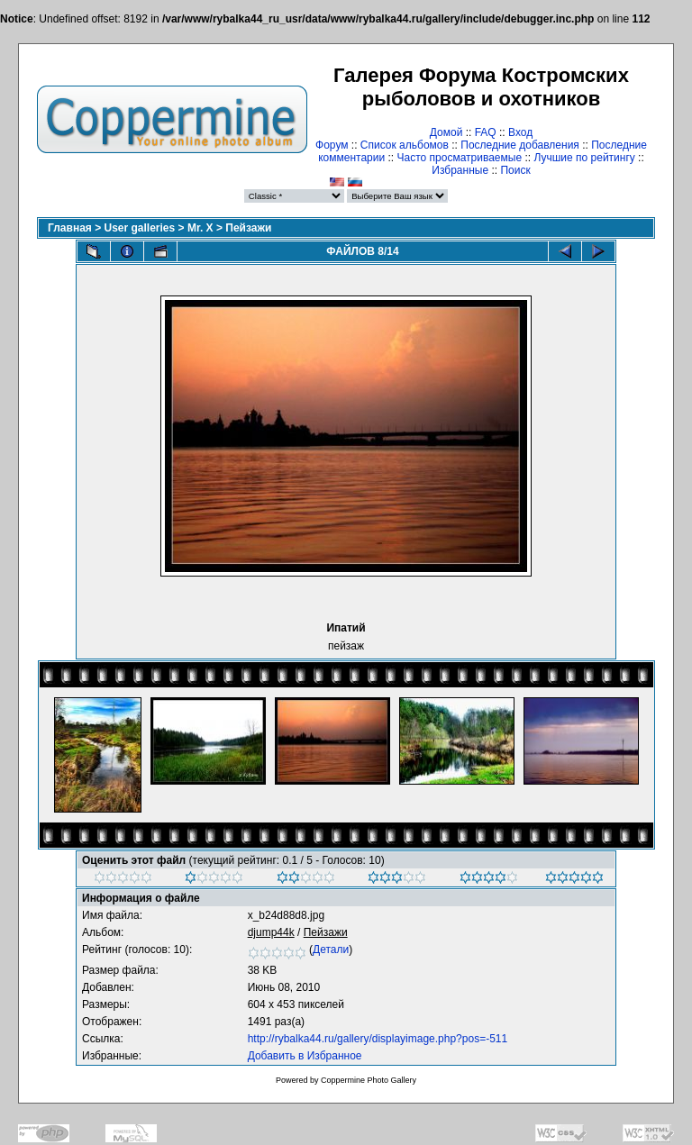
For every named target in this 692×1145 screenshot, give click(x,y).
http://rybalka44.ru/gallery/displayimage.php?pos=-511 (378, 1038)
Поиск (515, 170)
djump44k (271, 932)
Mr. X (200, 228)
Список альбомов (404, 145)
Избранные (460, 170)
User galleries (140, 228)
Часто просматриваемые (460, 157)
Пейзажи (248, 228)
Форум (331, 145)
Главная (70, 228)
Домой (446, 132)
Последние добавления (519, 145)
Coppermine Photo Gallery (368, 1080)
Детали (331, 949)
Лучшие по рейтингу (583, 157)
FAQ (485, 132)
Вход (520, 132)
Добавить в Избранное (305, 1056)
